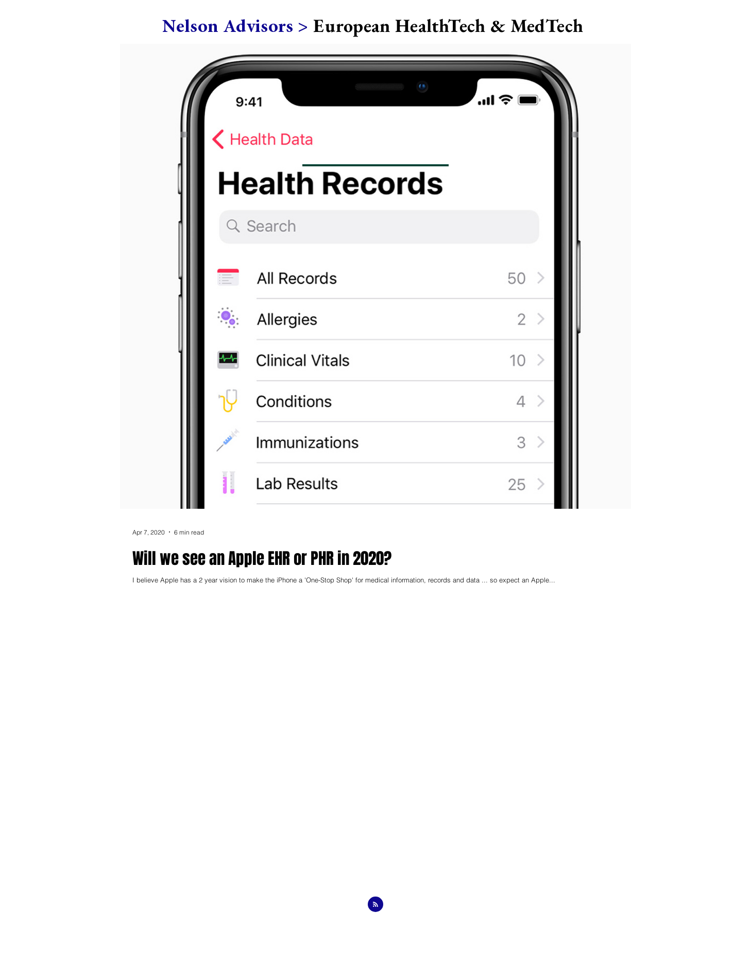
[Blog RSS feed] (375, 905)
